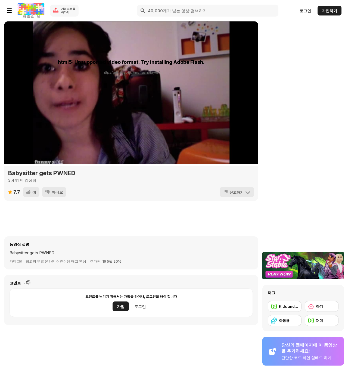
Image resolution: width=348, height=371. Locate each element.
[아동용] (285, 320)
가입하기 (329, 10)
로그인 (305, 10)
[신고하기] (237, 192)
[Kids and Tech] (285, 306)
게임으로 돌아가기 (68, 10)
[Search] (143, 11)
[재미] (321, 320)
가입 (121, 306)
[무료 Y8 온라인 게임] (31, 10)
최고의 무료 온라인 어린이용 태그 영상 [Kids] (56, 261)
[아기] (321, 306)
